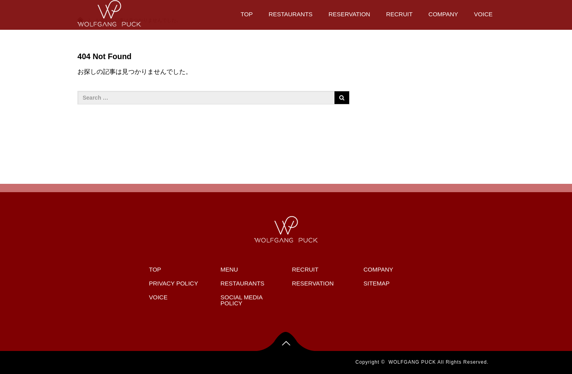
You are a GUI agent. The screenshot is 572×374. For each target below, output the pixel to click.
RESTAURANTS (291, 14)
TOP (247, 14)
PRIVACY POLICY (173, 283)
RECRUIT (399, 14)
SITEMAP (376, 283)
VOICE (483, 14)
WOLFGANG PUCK (412, 362)
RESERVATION (349, 14)
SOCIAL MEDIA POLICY (241, 300)
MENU (229, 269)
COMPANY (443, 14)
